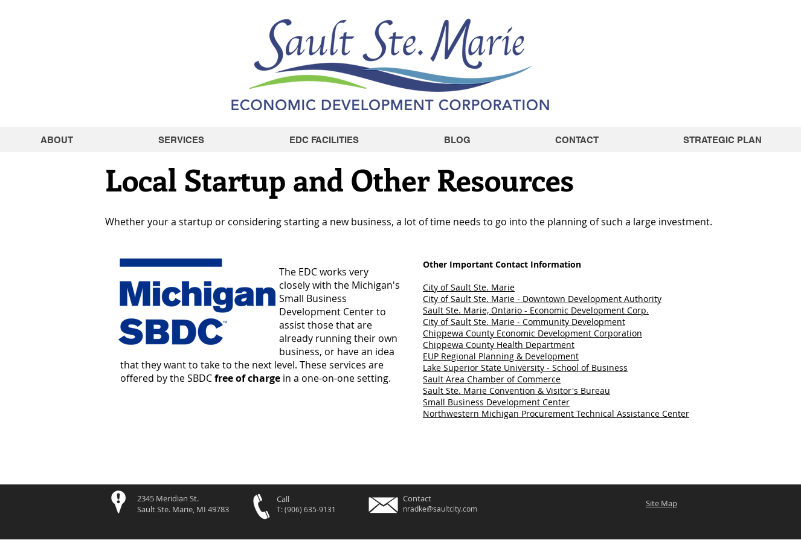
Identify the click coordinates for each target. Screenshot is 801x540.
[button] (323, 140)
